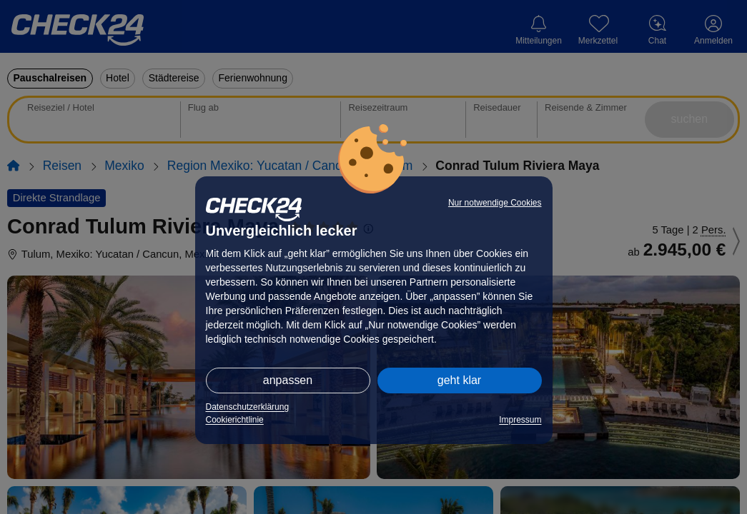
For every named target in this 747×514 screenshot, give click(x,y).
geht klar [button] (459, 380)
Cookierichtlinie (235, 420)
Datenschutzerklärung (248, 407)
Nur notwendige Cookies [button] (495, 203)
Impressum (520, 420)
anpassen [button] (287, 380)
